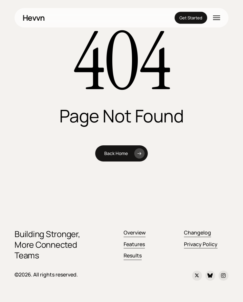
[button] (216, 18)
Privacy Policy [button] (201, 244)
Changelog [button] (197, 232)
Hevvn (34, 18)
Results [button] (133, 255)
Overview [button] (135, 232)
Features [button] (134, 244)
